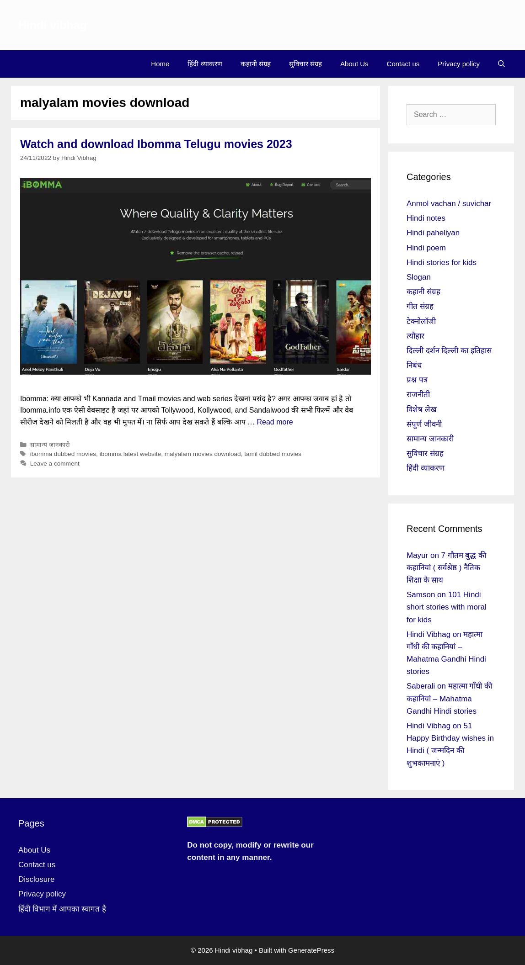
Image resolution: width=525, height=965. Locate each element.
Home (160, 64)
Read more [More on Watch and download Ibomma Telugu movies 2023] (275, 422)
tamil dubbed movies (272, 454)
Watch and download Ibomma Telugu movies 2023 (156, 144)
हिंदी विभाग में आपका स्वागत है (62, 909)
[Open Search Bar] (501, 64)
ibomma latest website (130, 454)
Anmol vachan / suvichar (449, 203)
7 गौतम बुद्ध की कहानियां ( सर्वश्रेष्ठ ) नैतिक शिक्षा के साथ (446, 567)
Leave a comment (55, 463)
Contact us (403, 64)
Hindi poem (426, 248)
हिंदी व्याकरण (205, 64)
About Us (354, 64)
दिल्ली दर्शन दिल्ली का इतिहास (449, 350)
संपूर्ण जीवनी (424, 424)
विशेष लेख (422, 409)
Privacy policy (459, 64)
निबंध (414, 365)
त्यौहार (415, 336)
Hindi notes (426, 218)
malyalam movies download (203, 454)
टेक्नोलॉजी (421, 321)
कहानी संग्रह (256, 64)
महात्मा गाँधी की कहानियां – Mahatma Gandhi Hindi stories (449, 698)
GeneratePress (311, 950)
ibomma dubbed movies (63, 454)
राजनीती (418, 394)
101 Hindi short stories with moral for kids (447, 607)
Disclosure (36, 879)
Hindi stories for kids (442, 262)
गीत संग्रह (420, 306)
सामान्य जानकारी (50, 444)
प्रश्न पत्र (417, 380)
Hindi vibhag (52, 25)
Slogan (419, 277)
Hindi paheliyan (433, 232)
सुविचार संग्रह (305, 64)
